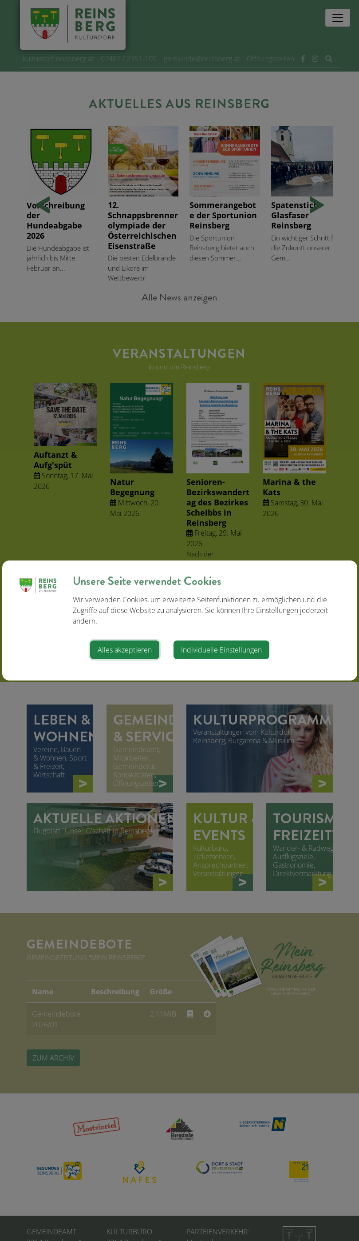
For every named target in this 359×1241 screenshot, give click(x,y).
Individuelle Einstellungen (221, 650)
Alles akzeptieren (125, 650)
